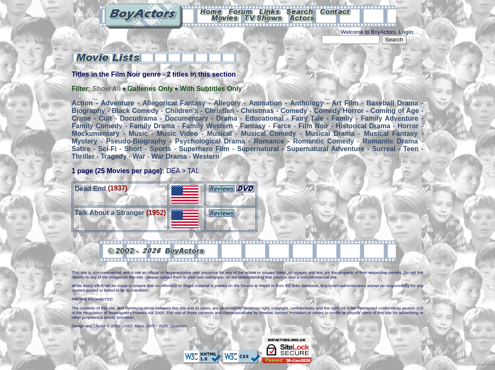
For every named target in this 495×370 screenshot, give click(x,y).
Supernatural (258, 148)
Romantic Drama (390, 141)
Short (133, 148)
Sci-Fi (107, 148)
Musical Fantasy (390, 133)
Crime (81, 118)
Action (82, 103)
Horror (408, 126)
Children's (181, 110)
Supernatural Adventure (325, 148)
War (139, 156)
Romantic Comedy (323, 141)
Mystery (84, 141)
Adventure (117, 103)
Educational (264, 118)
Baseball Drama (392, 103)
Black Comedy (135, 110)
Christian (219, 110)
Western (206, 156)
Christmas (257, 110)
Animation (265, 103)
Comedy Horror (339, 110)
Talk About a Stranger (110, 212)
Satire (81, 148)
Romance (269, 141)
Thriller (83, 156)
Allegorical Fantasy (174, 103)
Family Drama (152, 126)
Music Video (177, 133)
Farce (282, 126)
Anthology (306, 103)
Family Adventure (389, 118)
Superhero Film (204, 148)
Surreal (383, 148)
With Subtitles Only (211, 88)
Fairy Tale (308, 118)
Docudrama (138, 118)
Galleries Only (150, 88)
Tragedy (113, 156)
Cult (105, 118)
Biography (88, 110)
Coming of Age (394, 110)
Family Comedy (97, 126)
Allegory (227, 103)
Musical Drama (330, 133)
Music (137, 133)
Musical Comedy (268, 133)
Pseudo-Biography (136, 141)
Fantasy (252, 126)
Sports (160, 148)
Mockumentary (96, 133)
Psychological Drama (210, 141)
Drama (226, 118)
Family (342, 118)
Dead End (90, 188)
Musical (219, 133)
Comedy (294, 110)
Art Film (345, 103)
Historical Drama (363, 126)
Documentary (186, 118)
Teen (410, 148)
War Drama (169, 156)
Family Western (207, 126)
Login (406, 32)
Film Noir (313, 126)
